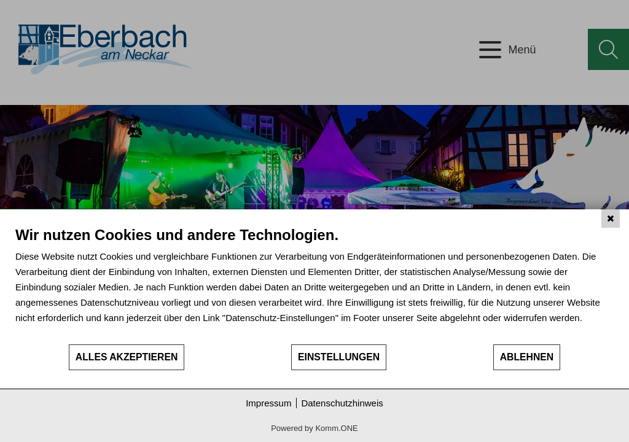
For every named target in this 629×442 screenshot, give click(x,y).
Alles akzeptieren (127, 357)
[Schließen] (610, 218)
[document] (314, 284)
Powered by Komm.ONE (314, 428)
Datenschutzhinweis (342, 403)
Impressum (268, 403)
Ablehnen (527, 357)
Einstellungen (339, 357)
